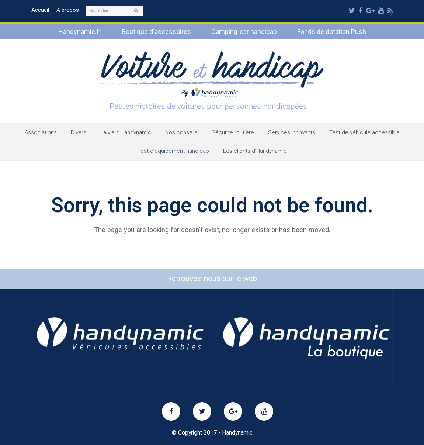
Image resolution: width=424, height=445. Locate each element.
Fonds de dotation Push (331, 31)
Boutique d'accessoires (156, 31)
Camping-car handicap (244, 31)
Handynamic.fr (79, 31)
